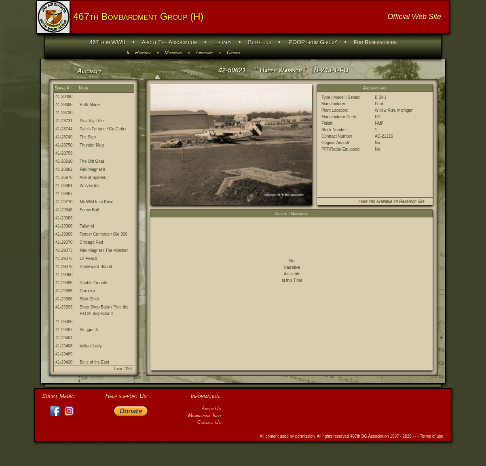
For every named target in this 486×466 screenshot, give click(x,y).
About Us (211, 408)
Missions (173, 52)
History (142, 52)
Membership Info (204, 415)
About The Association (169, 42)
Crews (233, 52)
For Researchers (374, 42)
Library (222, 42)
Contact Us (209, 422)
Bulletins (259, 42)
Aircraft (204, 52)
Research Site (412, 201)
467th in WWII (107, 42)
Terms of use (431, 436)
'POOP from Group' (312, 42)
